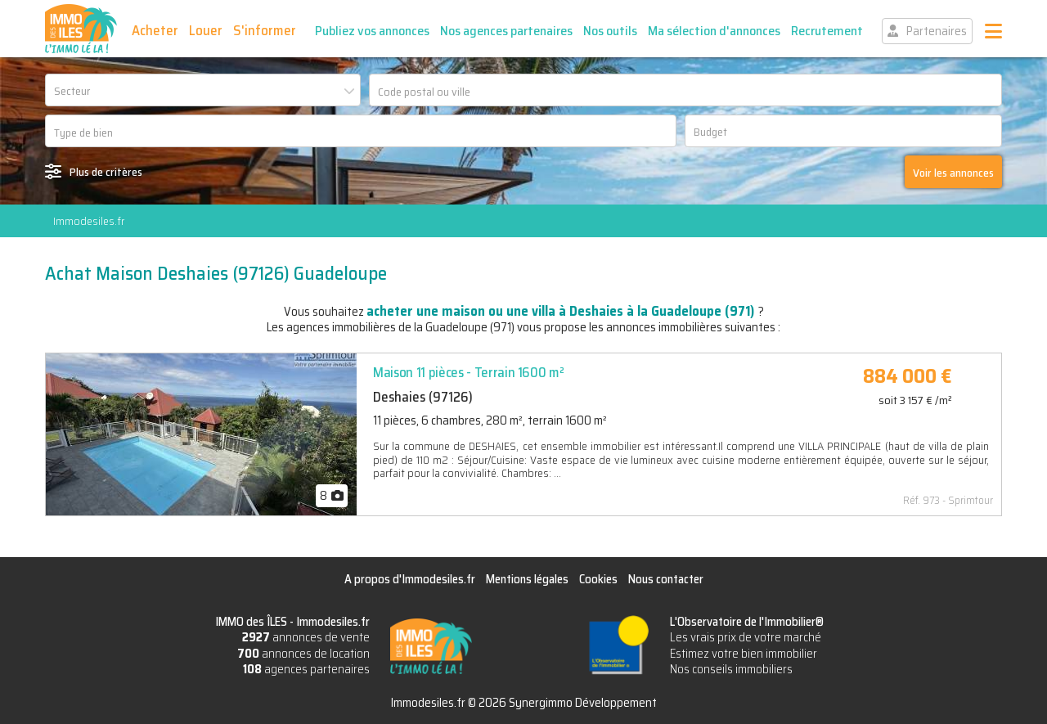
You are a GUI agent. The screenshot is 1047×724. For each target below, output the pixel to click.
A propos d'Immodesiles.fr (409, 579)
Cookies (598, 579)
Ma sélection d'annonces (714, 30)
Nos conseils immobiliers (731, 669)
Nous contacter (665, 579)
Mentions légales (527, 579)
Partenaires (936, 31)
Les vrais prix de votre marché (745, 637)
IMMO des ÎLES (81, 28)
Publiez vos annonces (372, 30)
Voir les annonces (953, 173)
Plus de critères (106, 172)
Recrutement (827, 30)
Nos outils (610, 30)
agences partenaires (306, 669)
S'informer (264, 30)
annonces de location (303, 653)
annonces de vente (306, 637)
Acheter (155, 30)
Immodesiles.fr (88, 221)
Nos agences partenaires (506, 30)
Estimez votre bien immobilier (743, 653)
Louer (205, 30)
